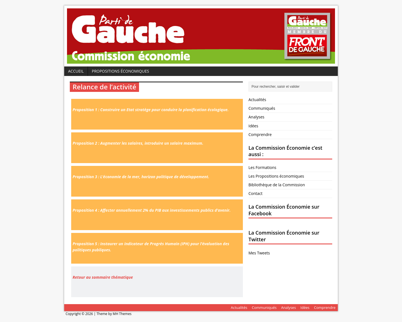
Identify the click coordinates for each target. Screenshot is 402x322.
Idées (253, 125)
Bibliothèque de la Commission (276, 184)
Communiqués (261, 108)
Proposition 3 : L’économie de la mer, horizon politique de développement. (141, 176)
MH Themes (122, 313)
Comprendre (260, 134)
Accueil (76, 71)
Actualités (257, 99)
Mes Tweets (259, 253)
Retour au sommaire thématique (103, 277)
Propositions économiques (120, 71)
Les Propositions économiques (276, 176)
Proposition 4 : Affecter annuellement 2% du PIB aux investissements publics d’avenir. (152, 210)
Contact (255, 193)
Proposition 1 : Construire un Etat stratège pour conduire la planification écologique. (151, 109)
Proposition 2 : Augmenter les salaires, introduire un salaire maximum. (138, 143)
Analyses (256, 117)
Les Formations (262, 167)
